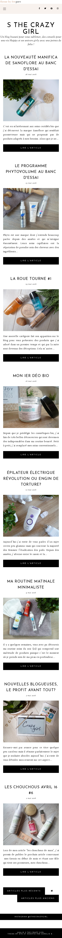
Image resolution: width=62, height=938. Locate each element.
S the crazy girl (31, 28)
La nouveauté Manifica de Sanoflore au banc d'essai (31, 63)
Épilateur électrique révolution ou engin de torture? (31, 478)
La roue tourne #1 (31, 279)
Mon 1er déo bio (31, 376)
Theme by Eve (8, 2)
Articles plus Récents (24, 891)
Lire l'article (31, 148)
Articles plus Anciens (38, 898)
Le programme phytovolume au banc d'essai (31, 172)
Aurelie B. (47, 934)
